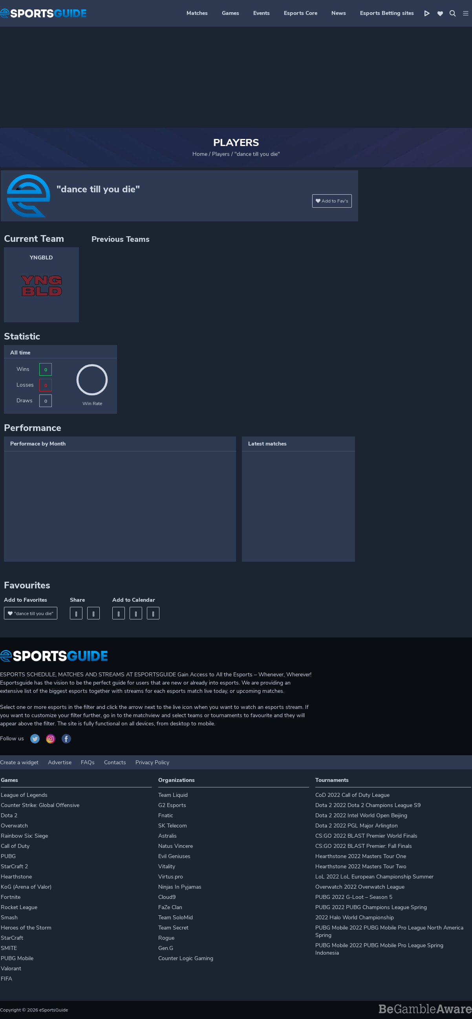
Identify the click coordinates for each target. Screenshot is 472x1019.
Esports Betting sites (387, 13)
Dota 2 (9, 815)
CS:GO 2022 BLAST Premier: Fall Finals (363, 846)
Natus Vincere (175, 846)
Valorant (11, 968)
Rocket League (19, 907)
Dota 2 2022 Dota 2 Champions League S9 (368, 805)
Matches (197, 13)
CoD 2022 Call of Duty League (352, 795)
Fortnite (10, 897)
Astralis (167, 836)
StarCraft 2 (14, 866)
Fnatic (165, 815)
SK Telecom (172, 825)
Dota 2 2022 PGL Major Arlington (356, 825)
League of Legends (24, 795)
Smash (9, 917)
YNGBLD (41, 257)
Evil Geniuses (174, 856)
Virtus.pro (170, 876)
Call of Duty (15, 846)
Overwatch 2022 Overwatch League (359, 887)
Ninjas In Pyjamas (179, 887)
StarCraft (12, 938)
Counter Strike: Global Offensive (40, 805)
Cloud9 (167, 897)
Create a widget (19, 762)
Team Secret (173, 927)
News (338, 13)
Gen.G (165, 948)
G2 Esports (172, 805)
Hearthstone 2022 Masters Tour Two (360, 866)
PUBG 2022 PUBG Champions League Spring (371, 907)
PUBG (8, 856)
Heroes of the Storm (26, 927)
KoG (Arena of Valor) (26, 887)
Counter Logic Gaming (185, 958)
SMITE (9, 948)
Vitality (166, 866)
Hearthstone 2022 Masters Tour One (360, 856)
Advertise (59, 762)
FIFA (6, 978)
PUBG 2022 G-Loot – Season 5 (353, 897)
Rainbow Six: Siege (24, 836)
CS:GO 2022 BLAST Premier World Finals (366, 836)
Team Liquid (173, 795)
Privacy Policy (152, 762)
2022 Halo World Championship (354, 917)
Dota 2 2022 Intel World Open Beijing (361, 815)
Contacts (115, 762)
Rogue (166, 938)
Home (199, 154)
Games (230, 13)
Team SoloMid (175, 917)
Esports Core (300, 13)
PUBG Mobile (17, 958)
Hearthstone (16, 876)
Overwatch (14, 825)
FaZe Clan (170, 907)
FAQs (88, 762)
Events (261, 13)
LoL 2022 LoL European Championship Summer (374, 876)
